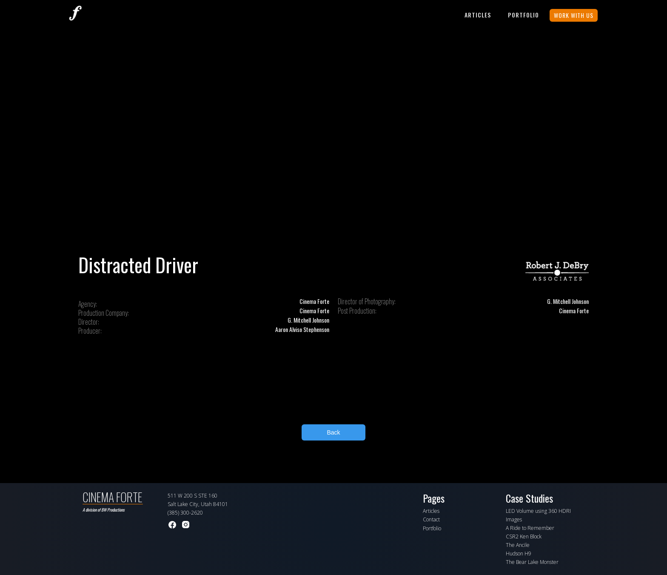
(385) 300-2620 (185, 512)
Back (333, 432)
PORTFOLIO (523, 14)
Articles (478, 14)
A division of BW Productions (104, 509)
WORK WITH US (573, 15)
